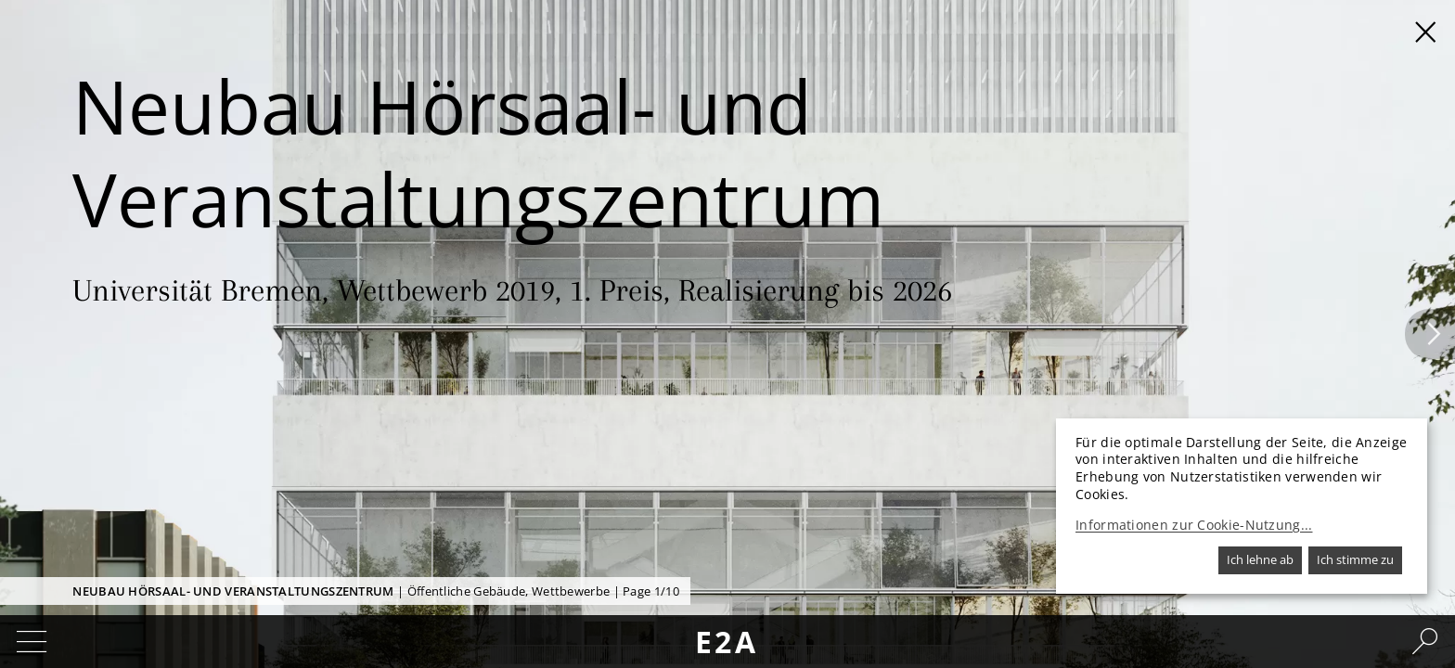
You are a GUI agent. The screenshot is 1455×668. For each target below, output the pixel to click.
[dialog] (1241, 506)
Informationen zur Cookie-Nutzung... (1194, 525)
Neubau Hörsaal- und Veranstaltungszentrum (232, 591)
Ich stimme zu (1355, 559)
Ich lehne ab (1260, 559)
